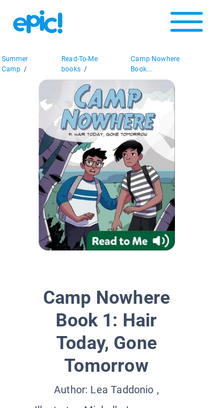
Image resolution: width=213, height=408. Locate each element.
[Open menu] (186, 24)
